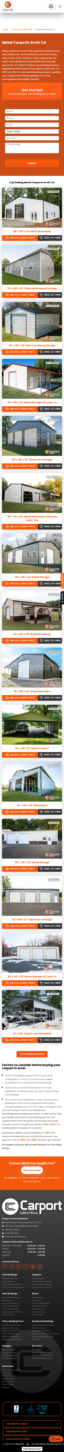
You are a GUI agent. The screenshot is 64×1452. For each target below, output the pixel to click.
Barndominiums (39, 1328)
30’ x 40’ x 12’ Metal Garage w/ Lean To (32, 976)
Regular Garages (9, 1352)
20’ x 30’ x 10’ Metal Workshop (32, 634)
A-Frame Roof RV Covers (43, 1355)
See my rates (32, 1170)
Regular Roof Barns (10, 1303)
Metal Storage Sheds (41, 1303)
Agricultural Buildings (11, 1297)
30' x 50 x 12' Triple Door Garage (32, 919)
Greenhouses (8, 1314)
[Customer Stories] (62, 597)
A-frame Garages (10, 1355)
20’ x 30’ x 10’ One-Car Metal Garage (32, 345)
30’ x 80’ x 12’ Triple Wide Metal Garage (32, 288)
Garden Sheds (38, 1309)
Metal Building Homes (41, 1331)
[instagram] (39, 1266)
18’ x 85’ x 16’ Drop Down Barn (32, 691)
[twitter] (25, 1266)
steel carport (50, 1124)
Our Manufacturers (32, 1439)
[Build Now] (62, 581)
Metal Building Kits (9, 1278)
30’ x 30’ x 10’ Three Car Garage (32, 459)
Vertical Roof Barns (10, 1309)
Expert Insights (8, 1378)
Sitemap (5, 1387)
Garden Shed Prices (10, 1336)
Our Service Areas (32, 1424)
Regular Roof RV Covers (42, 1352)
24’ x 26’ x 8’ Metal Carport (32, 748)
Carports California (22, 29)
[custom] (18, 1266)
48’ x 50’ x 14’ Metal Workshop (32, 231)
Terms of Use (7, 1381)
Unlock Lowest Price (20, 237)
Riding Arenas (8, 1281)
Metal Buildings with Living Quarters (43, 1338)
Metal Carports (38, 1278)
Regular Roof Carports (41, 1281)
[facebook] (4, 1266)
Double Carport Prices (11, 1325)
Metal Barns (7, 1300)
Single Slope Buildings (11, 1284)
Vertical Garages (9, 1358)
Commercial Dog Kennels (13, 1287)
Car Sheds (36, 1300)
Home (5, 29)
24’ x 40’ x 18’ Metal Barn (32, 805)
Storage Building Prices (12, 1339)
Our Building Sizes (32, 1431)
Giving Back (7, 1375)
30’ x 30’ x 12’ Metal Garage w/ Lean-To (32, 402)
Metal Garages (8, 1349)
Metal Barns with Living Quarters (45, 1333)
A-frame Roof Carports (42, 1284)
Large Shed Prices (10, 1328)
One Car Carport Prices (12, 1331)
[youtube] (32, 1266)
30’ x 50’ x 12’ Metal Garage (32, 577)
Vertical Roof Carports (41, 1287)
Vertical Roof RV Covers (42, 1358)
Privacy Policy (8, 1384)
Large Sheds (37, 1314)
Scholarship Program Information (11, 1371)
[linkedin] (11, 1266)
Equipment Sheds (39, 1306)
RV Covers (36, 1349)
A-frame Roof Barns (10, 1306)
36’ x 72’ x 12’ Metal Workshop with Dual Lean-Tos (32, 518)
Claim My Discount (32, 1449)
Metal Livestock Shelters (12, 1312)
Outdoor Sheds (38, 1312)
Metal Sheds (37, 1297)
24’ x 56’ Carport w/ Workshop (32, 1033)
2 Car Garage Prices (11, 1333)
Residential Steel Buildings (43, 1325)
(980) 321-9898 (50, 238)
